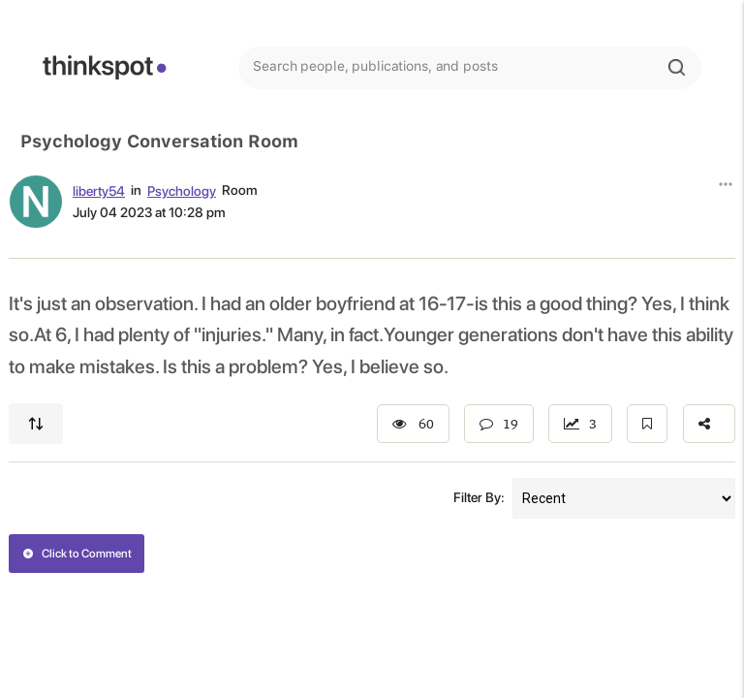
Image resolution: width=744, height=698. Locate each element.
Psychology (181, 191)
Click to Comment (77, 553)
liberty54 (99, 191)
